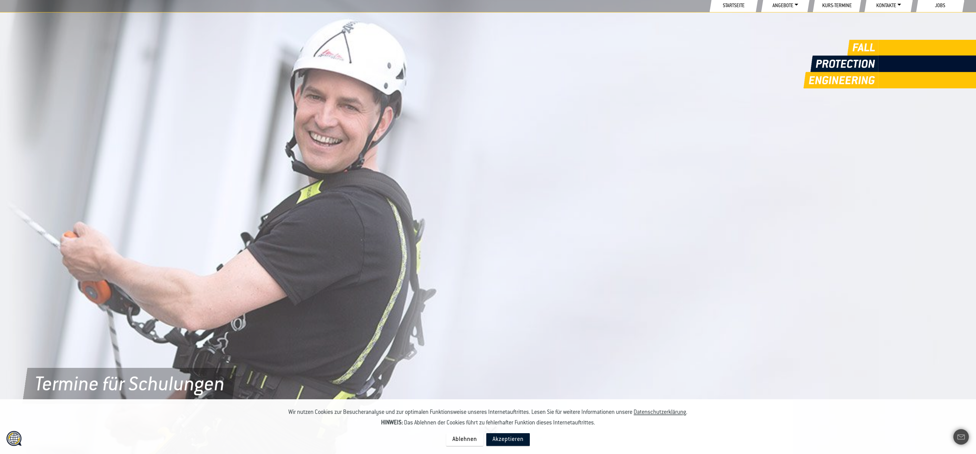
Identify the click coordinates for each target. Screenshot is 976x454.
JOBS (940, 6)
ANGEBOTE (782, 6)
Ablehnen (464, 439)
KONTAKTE (886, 6)
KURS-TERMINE (837, 6)
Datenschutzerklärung (660, 412)
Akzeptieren (508, 439)
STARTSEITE (734, 6)
